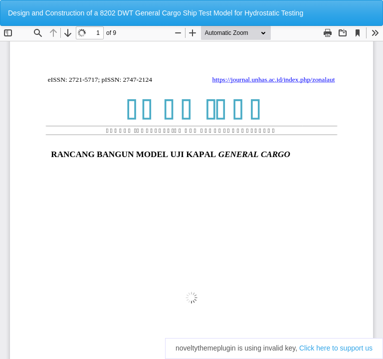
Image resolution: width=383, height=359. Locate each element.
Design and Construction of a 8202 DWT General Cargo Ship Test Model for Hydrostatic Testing (155, 13)
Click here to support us (336, 348)
